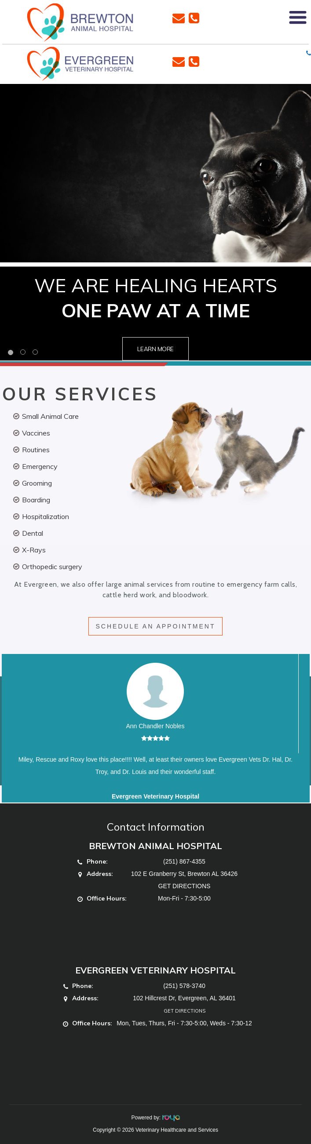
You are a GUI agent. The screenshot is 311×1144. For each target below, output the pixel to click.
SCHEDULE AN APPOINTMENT (155, 626)
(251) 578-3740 (184, 985)
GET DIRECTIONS (184, 886)
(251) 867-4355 (184, 861)
